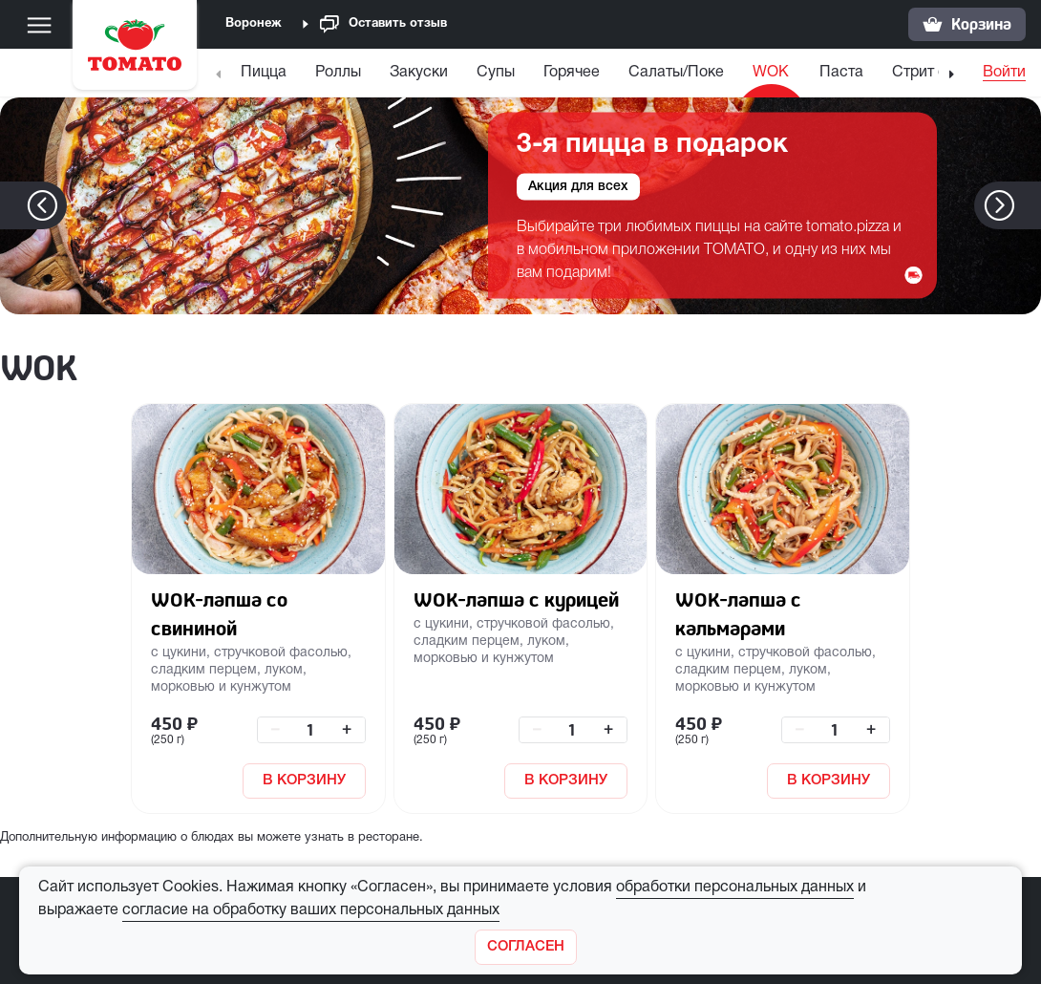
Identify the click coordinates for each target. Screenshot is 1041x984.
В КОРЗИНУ (304, 780)
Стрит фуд (929, 72)
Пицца (264, 72)
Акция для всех (578, 187)
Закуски (419, 72)
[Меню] (39, 24)
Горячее (571, 72)
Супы (496, 72)
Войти (1004, 72)
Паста (841, 72)
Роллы (338, 72)
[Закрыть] (526, 947)
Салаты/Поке (676, 72)
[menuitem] (266, 76)
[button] (1028, 205)
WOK (771, 72)
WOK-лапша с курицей (516, 599)
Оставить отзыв (383, 24)
